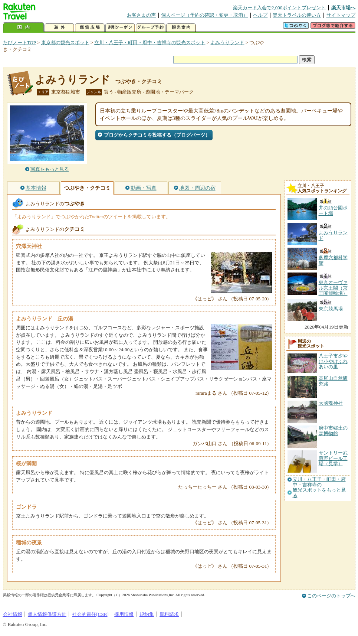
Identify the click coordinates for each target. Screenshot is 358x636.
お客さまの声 (141, 15)
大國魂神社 (331, 403)
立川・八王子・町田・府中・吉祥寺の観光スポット (149, 42)
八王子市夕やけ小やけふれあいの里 (333, 361)
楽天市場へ (343, 7)
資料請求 (169, 614)
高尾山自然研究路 (333, 380)
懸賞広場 (90, 27)
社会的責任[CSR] (90, 614)
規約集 (146, 614)
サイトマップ (340, 15)
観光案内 (181, 27)
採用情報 (124, 614)
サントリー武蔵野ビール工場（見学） (333, 458)
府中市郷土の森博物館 (333, 430)
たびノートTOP (19, 42)
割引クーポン (120, 27)
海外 (59, 27)
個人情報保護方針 (47, 614)
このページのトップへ (331, 596)
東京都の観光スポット (65, 42)
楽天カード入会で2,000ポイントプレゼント (279, 7)
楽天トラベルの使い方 (297, 15)
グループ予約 (150, 27)
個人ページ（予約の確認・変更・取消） (204, 15)
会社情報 (12, 614)
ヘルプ (260, 15)
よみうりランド (227, 42)
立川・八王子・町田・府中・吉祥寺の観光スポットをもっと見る (319, 487)
